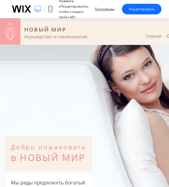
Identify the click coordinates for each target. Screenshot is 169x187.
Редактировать (142, 9)
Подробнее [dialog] (104, 9)
